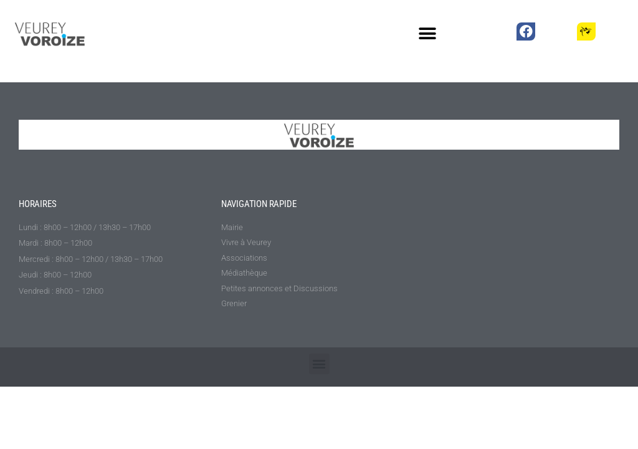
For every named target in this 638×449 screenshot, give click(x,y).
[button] (428, 33)
